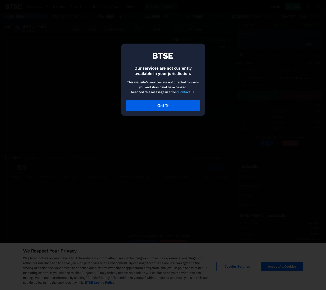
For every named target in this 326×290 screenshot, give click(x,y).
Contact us (186, 92)
